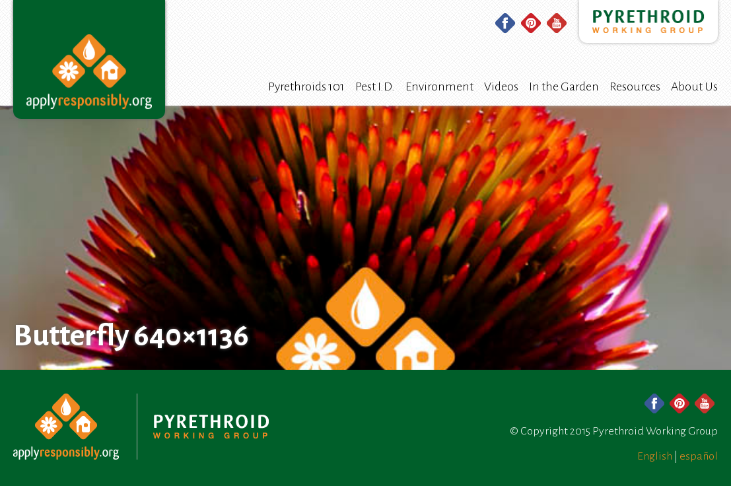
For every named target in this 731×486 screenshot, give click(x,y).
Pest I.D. (375, 86)
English (654, 456)
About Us (694, 86)
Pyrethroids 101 (306, 86)
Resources (634, 86)
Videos (501, 86)
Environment (439, 86)
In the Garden (564, 86)
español (698, 456)
